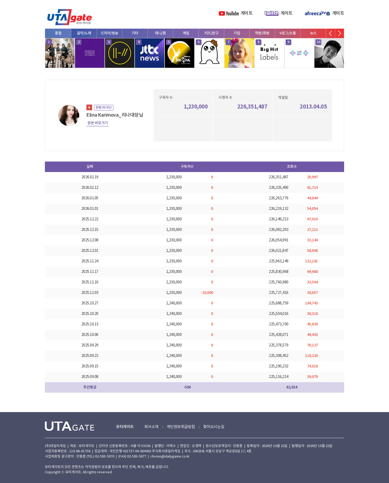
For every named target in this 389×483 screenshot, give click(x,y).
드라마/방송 (109, 33)
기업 (237, 33)
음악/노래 (84, 33)
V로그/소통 (288, 33)
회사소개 (151, 427)
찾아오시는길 (213, 427)
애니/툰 (160, 33)
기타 (135, 33)
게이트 (246, 13)
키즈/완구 (211, 33)
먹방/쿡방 (262, 33)
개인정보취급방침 (181, 427)
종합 (58, 33)
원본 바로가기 (97, 123)
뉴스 (313, 33)
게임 (186, 33)
